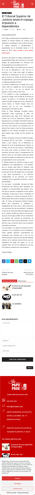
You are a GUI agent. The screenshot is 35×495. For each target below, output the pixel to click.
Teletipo (9, 13)
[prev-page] (3, 313)
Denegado (17, 483)
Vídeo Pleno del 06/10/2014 (28, 273)
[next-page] (6, 313)
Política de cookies (11, 492)
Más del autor (22, 281)
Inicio (3, 10)
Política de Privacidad (22, 492)
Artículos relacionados (9, 281)
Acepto (17, 478)
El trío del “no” (17, 295)
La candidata (16, 304)
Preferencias (17, 489)
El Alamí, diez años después (7, 273)
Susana (6, 29)
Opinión (8, 10)
